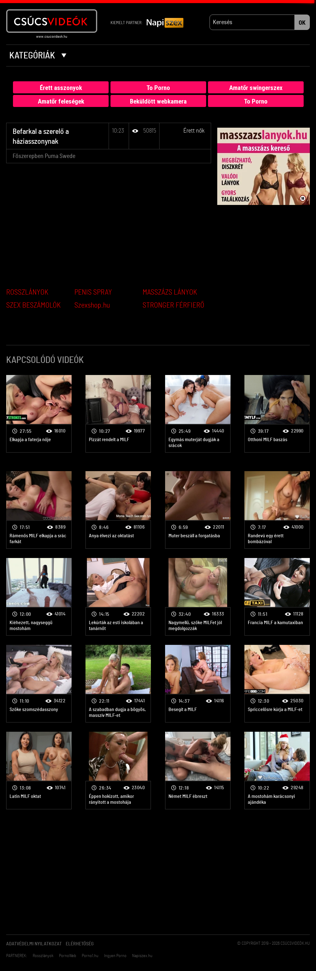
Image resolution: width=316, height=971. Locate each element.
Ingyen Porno (115, 956)
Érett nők (194, 131)
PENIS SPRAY (93, 292)
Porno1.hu (90, 956)
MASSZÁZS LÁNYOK (170, 292)
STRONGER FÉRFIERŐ (173, 305)
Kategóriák (37, 55)
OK (302, 23)
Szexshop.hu (92, 305)
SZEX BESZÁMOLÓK (33, 305)
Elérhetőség (80, 943)
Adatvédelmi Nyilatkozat (34, 943)
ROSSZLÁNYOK (27, 292)
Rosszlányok (43, 956)
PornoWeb (67, 956)
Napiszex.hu (142, 956)
